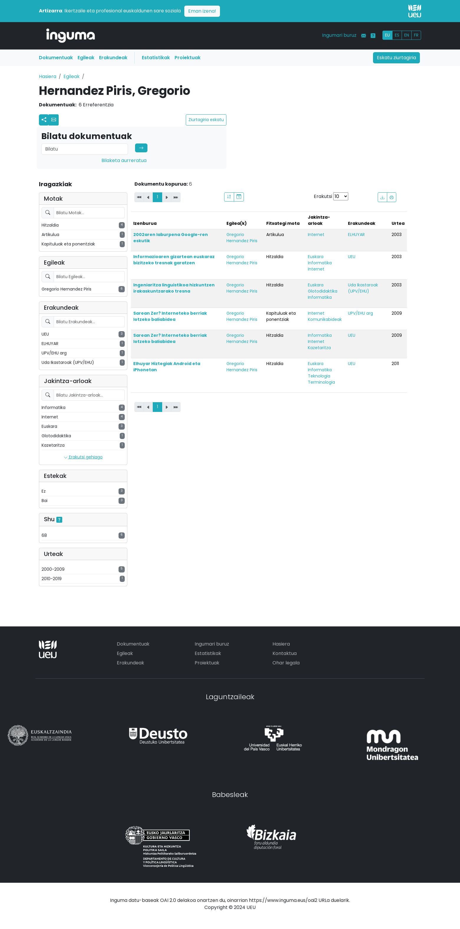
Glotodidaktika (322, 291)
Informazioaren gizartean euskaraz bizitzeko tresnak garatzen (174, 260)
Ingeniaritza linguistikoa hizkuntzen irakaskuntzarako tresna (174, 288)
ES (397, 35)
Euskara (315, 257)
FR (416, 35)
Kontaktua (284, 653)
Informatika (320, 263)
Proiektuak (188, 57)
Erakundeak (113, 57)
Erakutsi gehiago (83, 457)
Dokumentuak (56, 57)
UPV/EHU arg (360, 313)
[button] (54, 120)
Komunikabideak (325, 319)
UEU (351, 257)
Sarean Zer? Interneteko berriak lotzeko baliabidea (170, 316)
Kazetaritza (319, 348)
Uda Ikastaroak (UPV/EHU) (363, 288)
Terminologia (321, 382)
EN (406, 35)
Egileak (86, 57)
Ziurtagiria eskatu (206, 120)
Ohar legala (286, 662)
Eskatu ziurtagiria (396, 57)
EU (387, 35)
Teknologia (319, 376)
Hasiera (47, 76)
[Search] (84, 149)
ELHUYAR (356, 234)
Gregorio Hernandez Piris (241, 238)
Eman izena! (202, 11)
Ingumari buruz (339, 35)
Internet (316, 234)
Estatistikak (156, 57)
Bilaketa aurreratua (124, 160)
